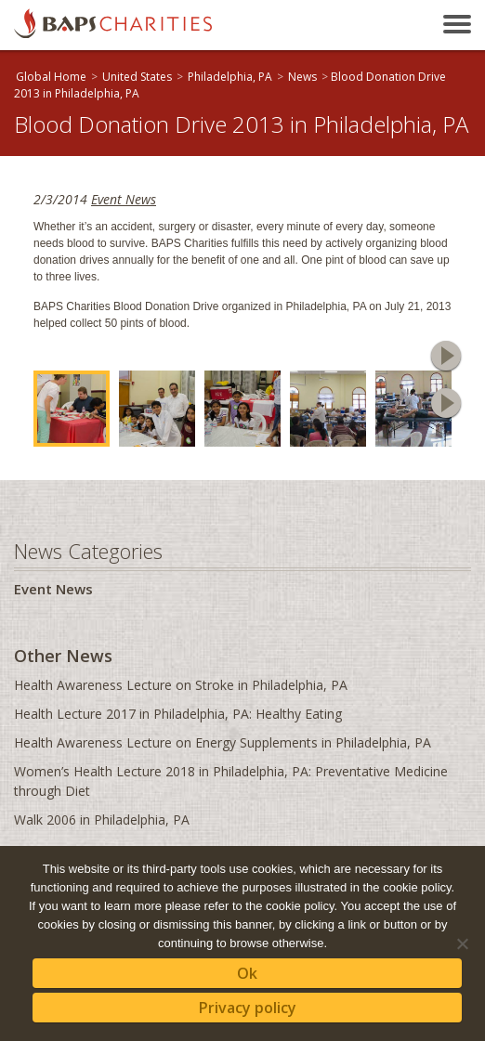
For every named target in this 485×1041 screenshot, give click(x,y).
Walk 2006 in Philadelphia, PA (102, 819)
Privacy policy (247, 1007)
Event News (123, 199)
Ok (247, 973)
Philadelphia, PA (230, 77)
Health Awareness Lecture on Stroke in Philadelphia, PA (180, 685)
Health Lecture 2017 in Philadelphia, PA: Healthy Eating (178, 713)
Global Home (51, 77)
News (302, 77)
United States (137, 77)
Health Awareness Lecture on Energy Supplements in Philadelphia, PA (222, 742)
